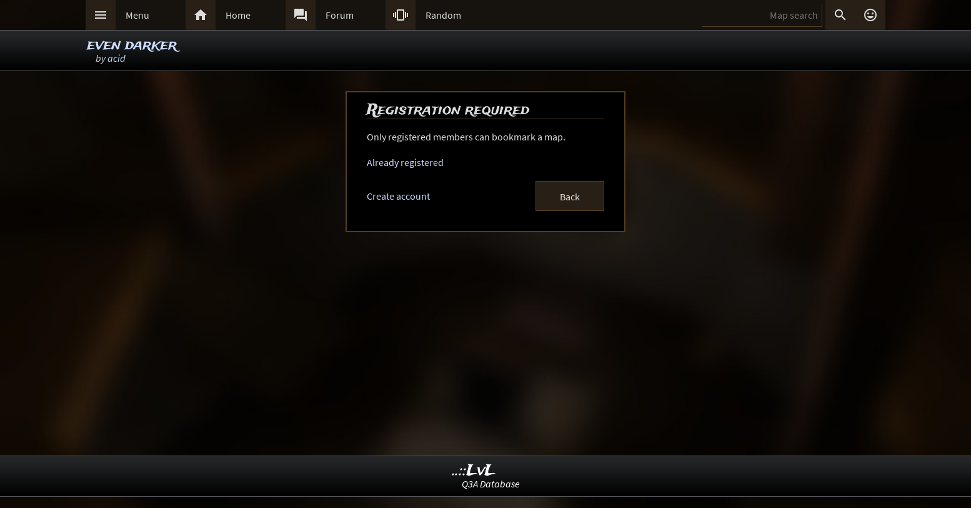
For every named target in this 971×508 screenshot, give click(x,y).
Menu (137, 15)
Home (238, 15)
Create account (398, 196)
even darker (132, 45)
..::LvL (474, 471)
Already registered (405, 162)
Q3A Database (491, 483)
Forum (340, 15)
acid (116, 58)
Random (443, 15)
